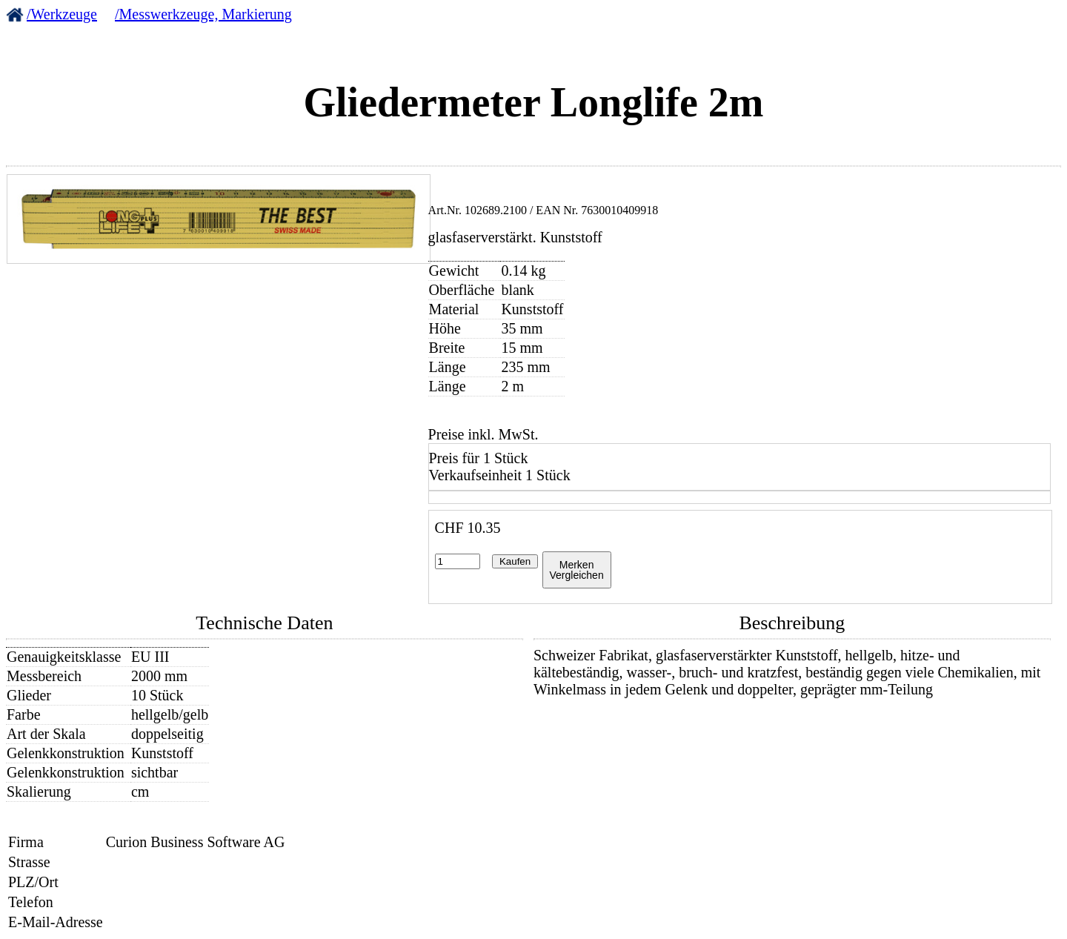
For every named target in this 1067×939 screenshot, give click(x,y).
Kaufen (515, 561)
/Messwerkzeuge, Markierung (203, 14)
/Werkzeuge (62, 14)
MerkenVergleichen (577, 570)
